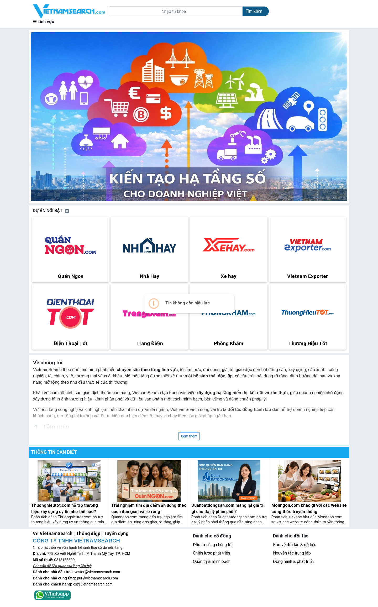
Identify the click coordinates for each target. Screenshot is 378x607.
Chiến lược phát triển (211, 553)
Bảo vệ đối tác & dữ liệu (294, 544)
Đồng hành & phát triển (293, 561)
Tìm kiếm (254, 11)
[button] (54, 116)
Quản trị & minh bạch (211, 561)
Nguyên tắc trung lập (292, 553)
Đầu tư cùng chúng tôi (213, 544)
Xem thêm (189, 436)
